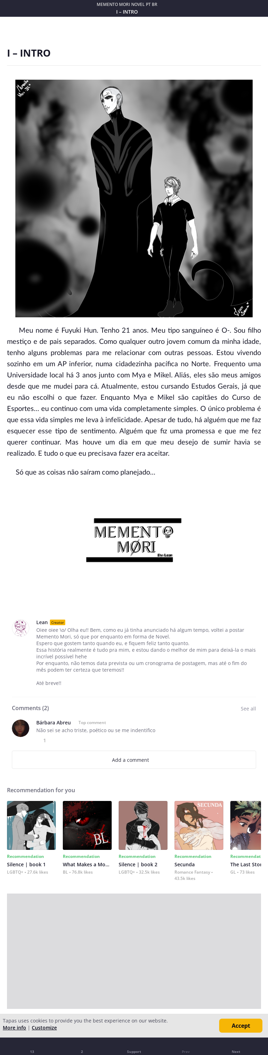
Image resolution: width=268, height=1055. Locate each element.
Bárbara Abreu (53, 722)
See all (248, 708)
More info (14, 1027)
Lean (42, 622)
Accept (241, 1025)
